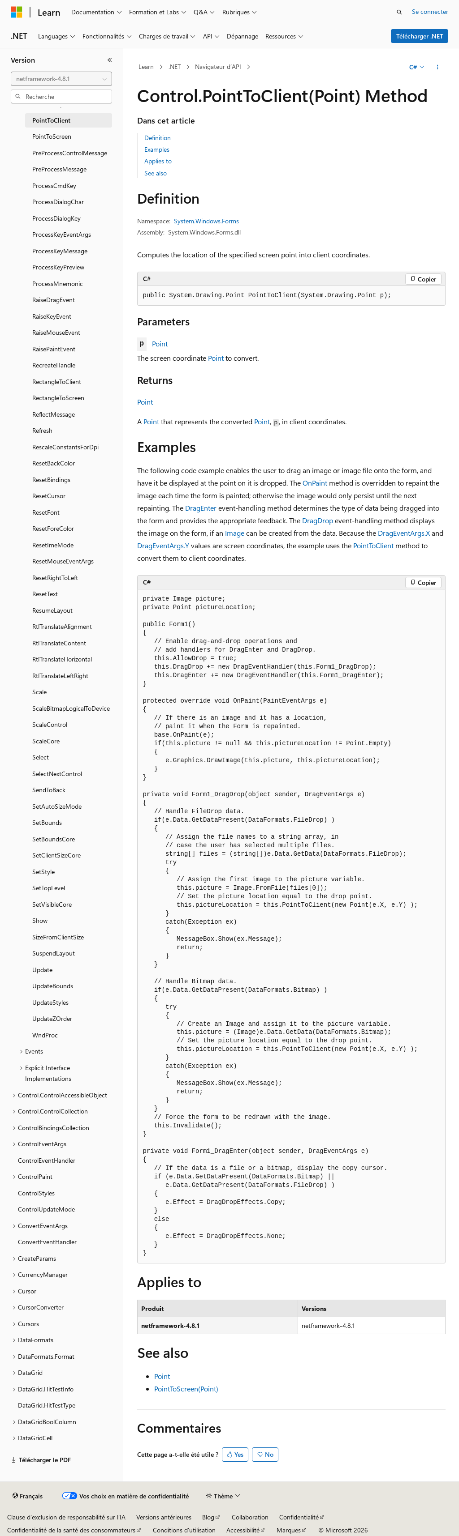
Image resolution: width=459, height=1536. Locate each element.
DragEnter (201, 507)
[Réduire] (109, 60)
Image (234, 533)
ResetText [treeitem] (45, 593)
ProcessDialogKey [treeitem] (56, 218)
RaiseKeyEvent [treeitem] (51, 316)
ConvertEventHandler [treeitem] (47, 1241)
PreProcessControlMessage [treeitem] (69, 153)
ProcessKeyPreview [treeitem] (58, 267)
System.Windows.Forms (206, 221)
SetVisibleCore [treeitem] (52, 904)
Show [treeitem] (40, 920)
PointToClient (373, 545)
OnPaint (315, 482)
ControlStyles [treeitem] (36, 1193)
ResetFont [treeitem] (46, 512)
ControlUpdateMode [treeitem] (46, 1209)
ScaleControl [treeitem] (49, 724)
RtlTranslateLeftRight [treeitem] (60, 675)
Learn (146, 66)
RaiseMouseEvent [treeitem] (56, 332)
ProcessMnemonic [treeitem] (57, 283)
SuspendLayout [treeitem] (53, 953)
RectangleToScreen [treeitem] (58, 397)
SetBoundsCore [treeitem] (53, 839)
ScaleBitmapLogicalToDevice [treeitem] (71, 708)
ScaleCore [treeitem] (46, 741)
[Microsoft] (16, 12)
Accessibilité (243, 1530)
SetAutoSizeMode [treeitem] (57, 806)
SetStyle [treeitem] (43, 871)
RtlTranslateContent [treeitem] (59, 643)
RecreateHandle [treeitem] (53, 365)
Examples (156, 149)
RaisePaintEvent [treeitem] (53, 349)
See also (155, 173)
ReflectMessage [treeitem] (53, 414)
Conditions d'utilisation (184, 1530)
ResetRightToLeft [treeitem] (55, 577)
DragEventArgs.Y (163, 545)
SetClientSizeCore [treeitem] (56, 855)
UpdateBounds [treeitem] (52, 985)
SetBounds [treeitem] (47, 822)
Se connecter (430, 11)
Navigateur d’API (218, 66)
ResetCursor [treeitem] (48, 495)
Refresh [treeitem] (42, 430)
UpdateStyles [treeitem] (50, 1002)
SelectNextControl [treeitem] (57, 773)
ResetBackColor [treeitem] (53, 463)
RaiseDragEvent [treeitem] (53, 299)
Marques (289, 1530)
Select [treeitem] (40, 757)
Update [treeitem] (42, 969)
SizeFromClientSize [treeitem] (58, 937)
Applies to (158, 161)
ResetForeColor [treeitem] (53, 528)
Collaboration (250, 1517)
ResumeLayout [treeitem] (52, 610)
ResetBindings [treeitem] (51, 479)
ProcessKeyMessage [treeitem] (59, 251)
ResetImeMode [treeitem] (53, 545)
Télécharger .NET (419, 36)
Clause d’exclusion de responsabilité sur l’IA (66, 1517)
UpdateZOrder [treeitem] (52, 1018)
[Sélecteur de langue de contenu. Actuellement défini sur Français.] (27, 1496)
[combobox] (61, 79)
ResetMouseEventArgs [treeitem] (63, 561)
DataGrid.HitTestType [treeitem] (46, 1405)
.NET (175, 66)
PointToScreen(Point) (186, 1388)
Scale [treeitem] (39, 691)
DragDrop (317, 520)
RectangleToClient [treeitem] (56, 381)
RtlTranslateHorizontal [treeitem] (62, 659)
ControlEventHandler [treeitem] (46, 1160)
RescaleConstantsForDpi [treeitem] (65, 447)
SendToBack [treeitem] (48, 789)
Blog (208, 1517)
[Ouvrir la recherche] (399, 12)
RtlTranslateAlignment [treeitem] (62, 626)
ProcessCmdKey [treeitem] (54, 185)
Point (160, 343)
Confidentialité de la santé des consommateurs (71, 1530)
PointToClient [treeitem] (51, 120)
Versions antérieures (163, 1517)
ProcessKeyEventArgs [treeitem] (61, 234)
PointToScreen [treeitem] (51, 136)
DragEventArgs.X (404, 533)
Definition (157, 137)
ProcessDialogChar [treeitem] (58, 201)
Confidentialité (299, 1517)
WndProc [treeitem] (45, 1035)
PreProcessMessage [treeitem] (59, 169)
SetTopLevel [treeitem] (48, 887)
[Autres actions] (437, 67)
